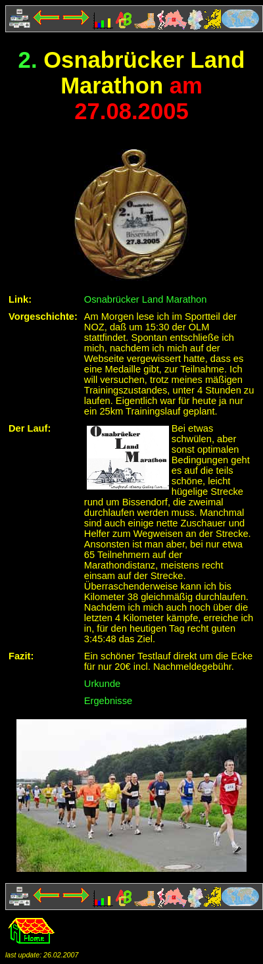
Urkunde (102, 683)
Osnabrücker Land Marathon (145, 299)
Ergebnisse (108, 701)
